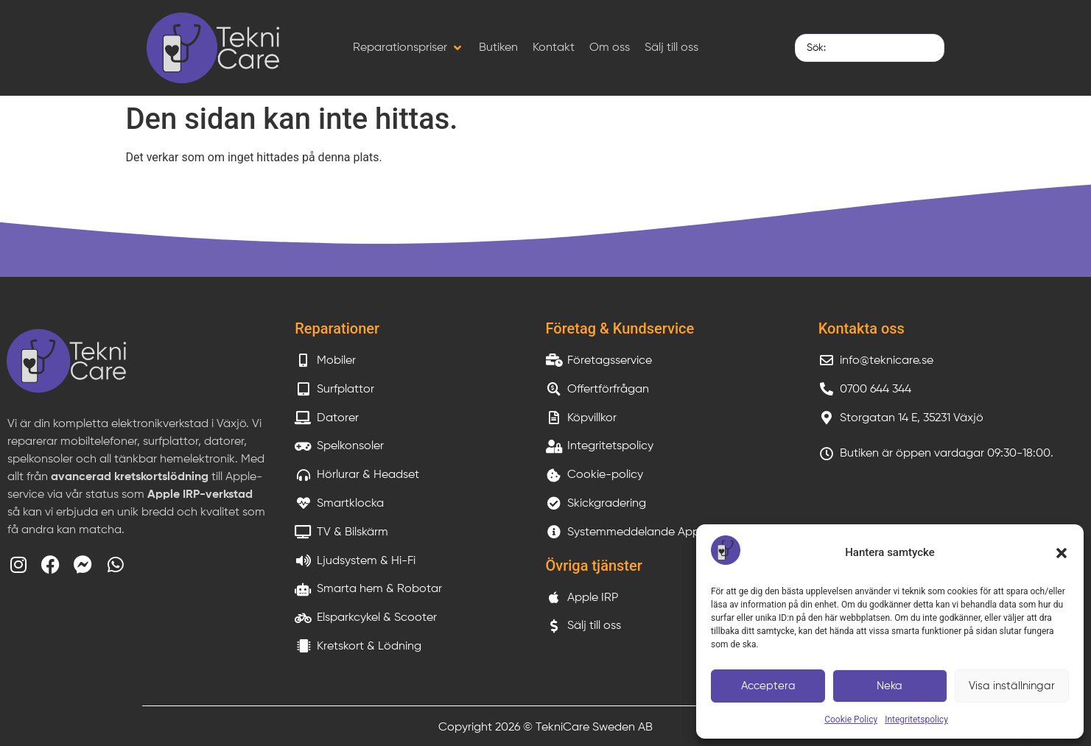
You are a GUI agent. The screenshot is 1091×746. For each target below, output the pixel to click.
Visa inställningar (1012, 686)
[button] (1061, 553)
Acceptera (768, 686)
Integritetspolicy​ (916, 719)
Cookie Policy (850, 719)
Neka (889, 686)
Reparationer (337, 328)
